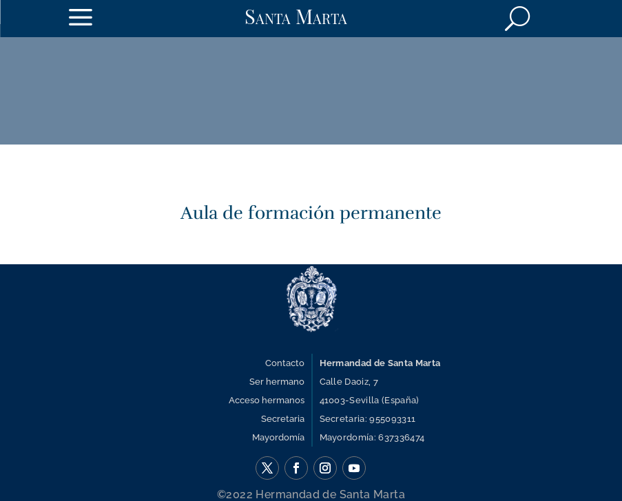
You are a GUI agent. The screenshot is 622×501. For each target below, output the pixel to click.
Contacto (284, 363)
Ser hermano (276, 381)
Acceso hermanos (266, 400)
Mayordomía (278, 437)
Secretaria (282, 419)
